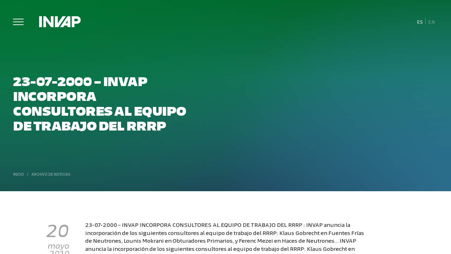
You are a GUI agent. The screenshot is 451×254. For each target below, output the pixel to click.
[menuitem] (419, 21)
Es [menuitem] (420, 21)
